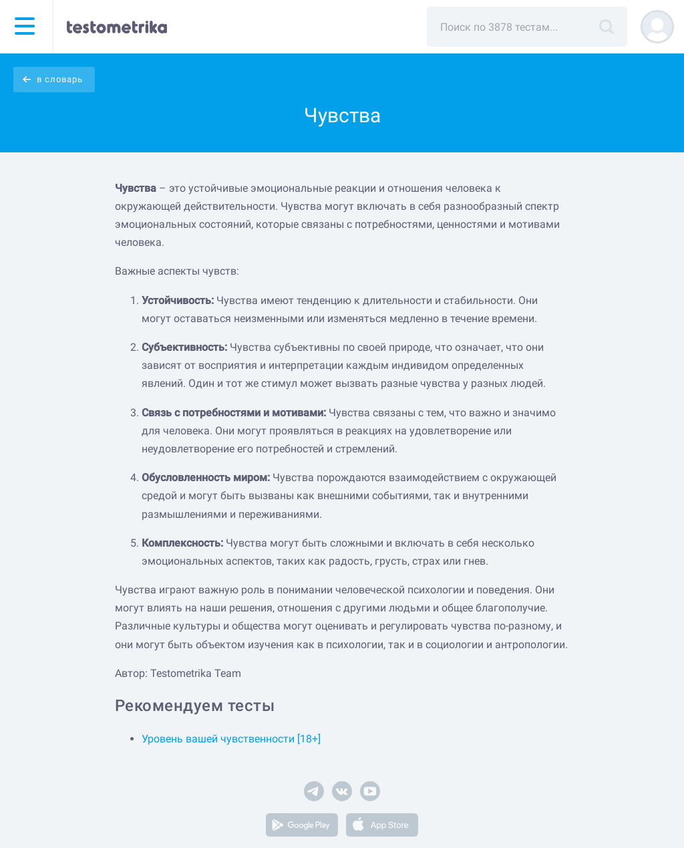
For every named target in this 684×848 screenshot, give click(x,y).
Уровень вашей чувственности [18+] (231, 738)
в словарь (60, 79)
